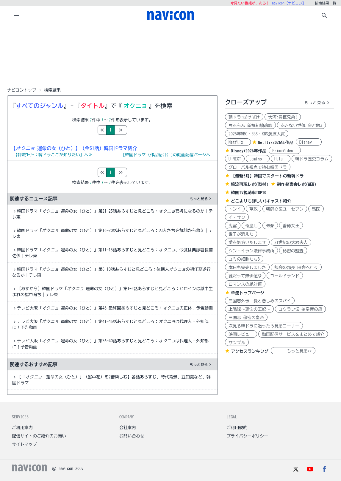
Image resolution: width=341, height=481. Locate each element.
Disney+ (308, 142)
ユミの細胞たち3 (244, 259)
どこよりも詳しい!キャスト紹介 (261, 201)
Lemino (257, 159)
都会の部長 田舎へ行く (296, 267)
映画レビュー (241, 334)
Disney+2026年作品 (248, 151)
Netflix (238, 142)
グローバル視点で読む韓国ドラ (258, 167)
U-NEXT (235, 159)
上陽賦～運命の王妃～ (249, 309)
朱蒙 (270, 226)
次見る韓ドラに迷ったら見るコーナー (264, 326)
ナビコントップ (21, 90)
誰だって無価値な (245, 276)
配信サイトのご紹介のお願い (39, 436)
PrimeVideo (284, 151)
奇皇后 (251, 226)
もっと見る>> (293, 351)
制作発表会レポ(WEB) (296, 184)
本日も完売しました (247, 267)
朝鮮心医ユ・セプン (285, 209)
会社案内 (127, 428)
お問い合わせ (131, 436)
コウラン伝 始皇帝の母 (300, 309)
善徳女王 (291, 226)
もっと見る (201, 198)
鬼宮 (233, 226)
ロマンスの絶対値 (245, 284)
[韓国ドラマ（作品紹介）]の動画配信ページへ (166, 155)
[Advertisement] (170, 55)
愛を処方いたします (247, 242)
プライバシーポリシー (247, 436)
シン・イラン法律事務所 (251, 251)
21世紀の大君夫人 (291, 242)
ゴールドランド (284, 276)
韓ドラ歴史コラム (312, 159)
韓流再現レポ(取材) (249, 184)
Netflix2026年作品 (275, 142)
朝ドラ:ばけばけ (244, 117)
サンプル (237, 343)
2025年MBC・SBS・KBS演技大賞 (257, 134)
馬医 (316, 209)
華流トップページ (247, 293)
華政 (253, 209)
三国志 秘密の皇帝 (246, 317)
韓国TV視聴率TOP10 (248, 193)
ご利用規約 (236, 428)
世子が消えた (241, 234)
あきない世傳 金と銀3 (301, 125)
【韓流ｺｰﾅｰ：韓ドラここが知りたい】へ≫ (53, 155)
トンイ (235, 209)
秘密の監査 (293, 251)
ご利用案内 (22, 428)
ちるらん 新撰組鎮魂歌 (250, 125)
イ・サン (237, 217)
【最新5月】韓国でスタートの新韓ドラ (267, 176)
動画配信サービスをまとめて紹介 (293, 334)
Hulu (280, 159)
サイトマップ (24, 444)
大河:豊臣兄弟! (282, 117)
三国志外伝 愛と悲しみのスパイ (260, 301)
